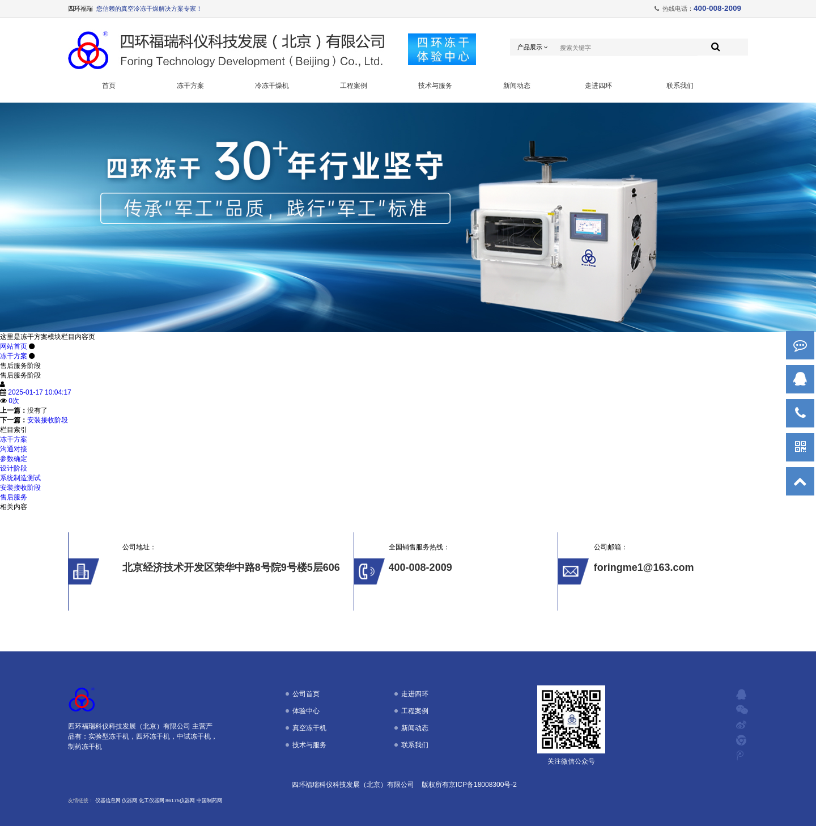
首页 (109, 86)
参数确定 (13, 459)
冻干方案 (190, 86)
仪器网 (129, 800)
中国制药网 (209, 800)
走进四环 (598, 86)
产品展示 (532, 47)
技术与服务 (435, 86)
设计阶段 (13, 468)
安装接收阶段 (47, 420)
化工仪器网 (151, 800)
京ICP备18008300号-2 (483, 785)
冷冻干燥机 (272, 86)
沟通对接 (13, 449)
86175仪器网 (180, 800)
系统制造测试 (20, 478)
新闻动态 (516, 86)
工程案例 (353, 86)
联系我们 (680, 86)
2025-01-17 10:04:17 (39, 392)
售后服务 (13, 497)
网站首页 (13, 346)
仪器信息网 (108, 800)
